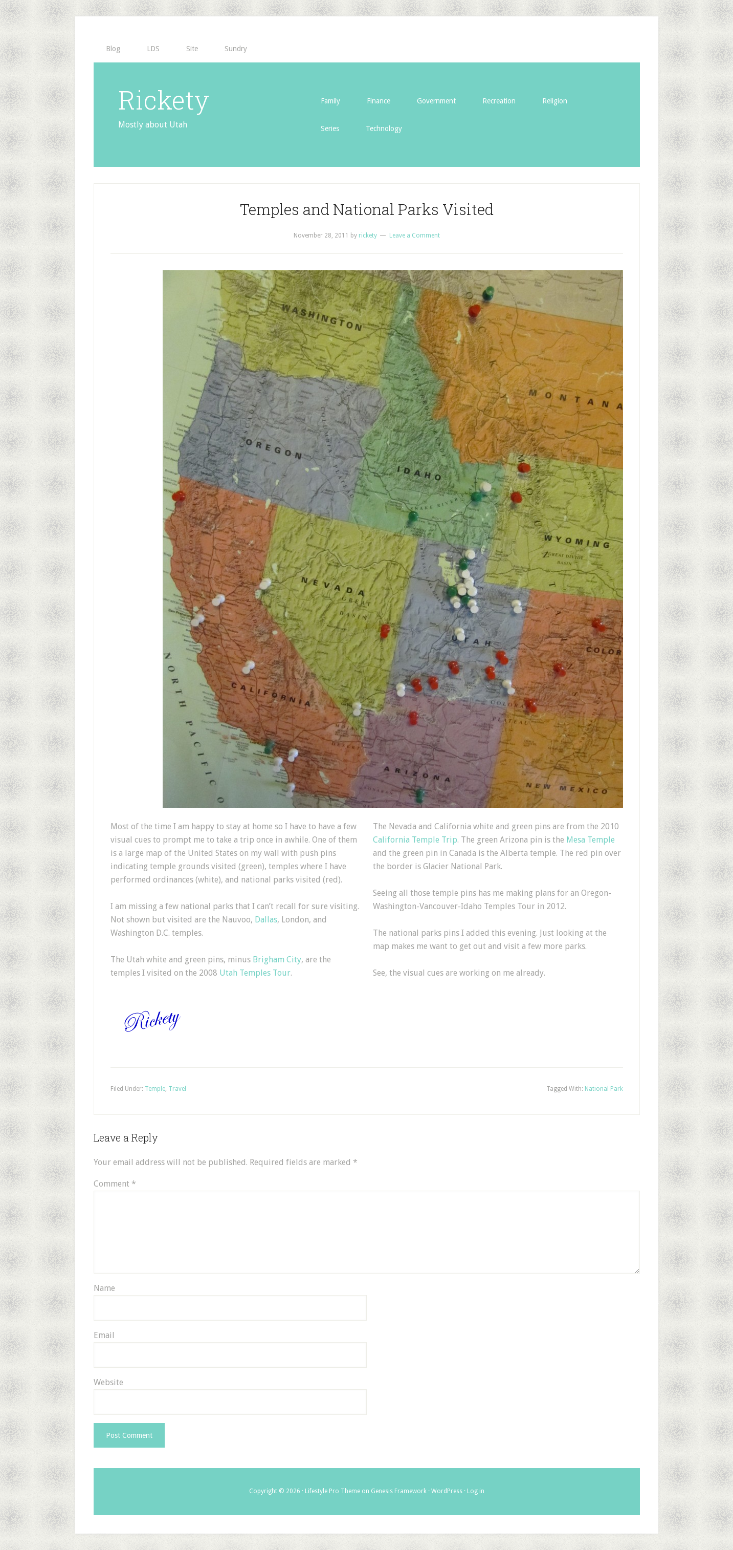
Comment (115, 1184)
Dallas (266, 919)
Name (104, 1288)
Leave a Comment (414, 235)
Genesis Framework (399, 1491)
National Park (604, 1088)
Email (104, 1335)
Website (108, 1382)
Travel (177, 1088)
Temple (155, 1088)
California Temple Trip (415, 840)
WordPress (446, 1491)
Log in (475, 1491)
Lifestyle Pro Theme (332, 1491)
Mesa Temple (590, 840)
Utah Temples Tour (255, 973)
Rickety (163, 100)
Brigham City (277, 959)
